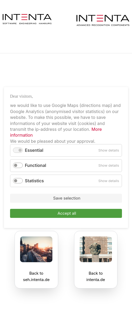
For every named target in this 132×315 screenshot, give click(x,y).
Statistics (34, 180)
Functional (35, 165)
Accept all (66, 213)
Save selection (66, 198)
